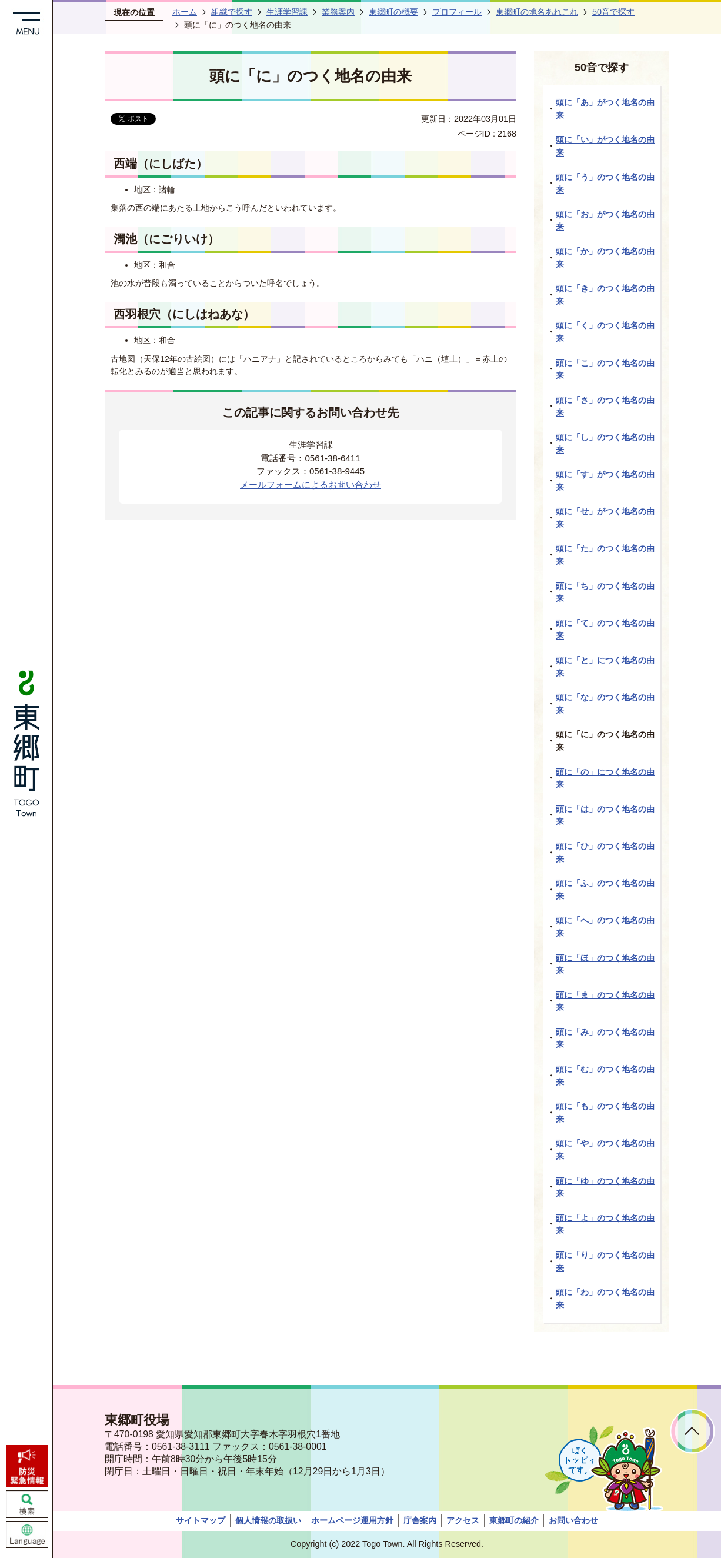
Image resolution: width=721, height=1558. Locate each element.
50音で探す (613, 11)
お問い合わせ (573, 1520)
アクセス (462, 1520)
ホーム (184, 11)
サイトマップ (200, 1520)
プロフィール (457, 11)
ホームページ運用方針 (352, 1520)
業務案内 (338, 11)
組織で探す (231, 11)
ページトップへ (692, 1431)
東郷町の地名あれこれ (537, 11)
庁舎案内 (419, 1520)
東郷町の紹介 (514, 1520)
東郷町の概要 (393, 11)
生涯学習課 (287, 11)
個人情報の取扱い (268, 1520)
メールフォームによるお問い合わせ (310, 485)
